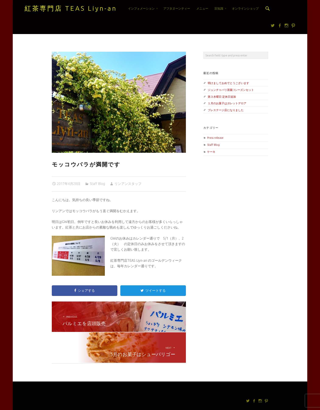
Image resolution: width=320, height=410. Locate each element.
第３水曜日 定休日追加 (222, 96)
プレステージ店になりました (226, 110)
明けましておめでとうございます (228, 82)
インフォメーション (141, 8)
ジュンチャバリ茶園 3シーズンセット (231, 89)
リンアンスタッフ (128, 184)
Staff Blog (97, 184)
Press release (215, 137)
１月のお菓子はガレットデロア (227, 103)
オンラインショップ (245, 8)
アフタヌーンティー (176, 8)
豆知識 (218, 8)
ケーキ (211, 151)
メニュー (202, 8)
